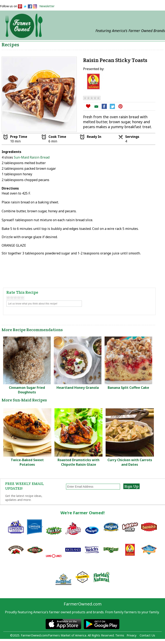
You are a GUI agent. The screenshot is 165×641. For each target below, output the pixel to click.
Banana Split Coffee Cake (128, 387)
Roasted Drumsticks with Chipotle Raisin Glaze (78, 462)
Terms (119, 635)
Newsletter (47, 6)
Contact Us (147, 635)
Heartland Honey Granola (78, 387)
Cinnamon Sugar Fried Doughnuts (27, 389)
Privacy (131, 635)
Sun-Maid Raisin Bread (32, 157)
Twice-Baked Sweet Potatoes (27, 462)
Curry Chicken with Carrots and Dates (129, 462)
